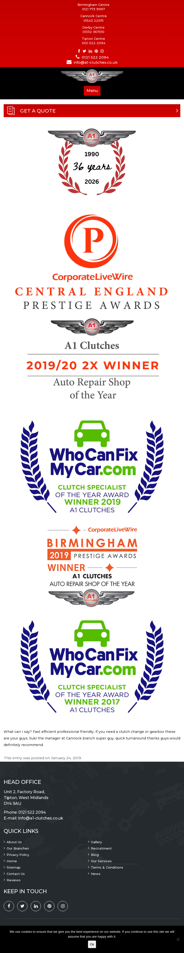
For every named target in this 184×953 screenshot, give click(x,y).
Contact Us (16, 874)
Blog (95, 855)
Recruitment (101, 848)
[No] (177, 939)
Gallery (96, 842)
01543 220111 (93, 20)
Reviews (14, 880)
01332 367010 (93, 32)
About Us (14, 842)
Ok (92, 944)
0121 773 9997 (93, 9)
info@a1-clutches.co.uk (96, 62)
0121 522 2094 (93, 43)
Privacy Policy (18, 855)
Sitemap (14, 867)
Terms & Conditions (107, 867)
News (95, 874)
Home (12, 861)
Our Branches (18, 848)
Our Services (101, 861)
